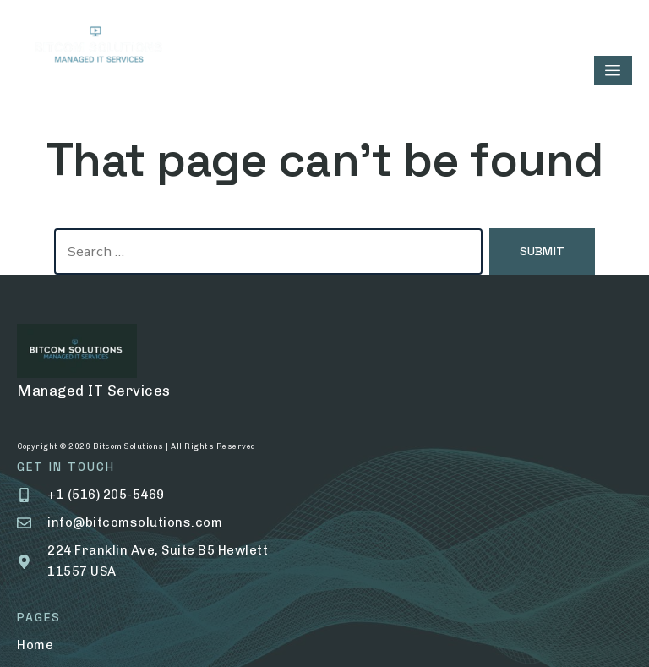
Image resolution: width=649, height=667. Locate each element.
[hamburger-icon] (613, 70)
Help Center (401, 515)
